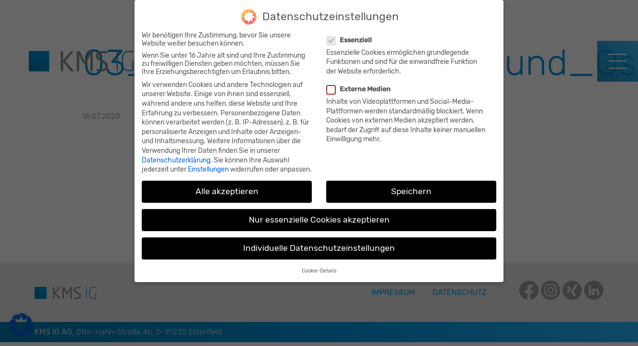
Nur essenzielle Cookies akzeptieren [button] (319, 215)
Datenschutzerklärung (176, 155)
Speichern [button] (411, 186)
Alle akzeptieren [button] (227, 186)
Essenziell (350, 35)
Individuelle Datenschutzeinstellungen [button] (319, 243)
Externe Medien (359, 84)
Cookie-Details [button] (319, 266)
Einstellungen (208, 165)
